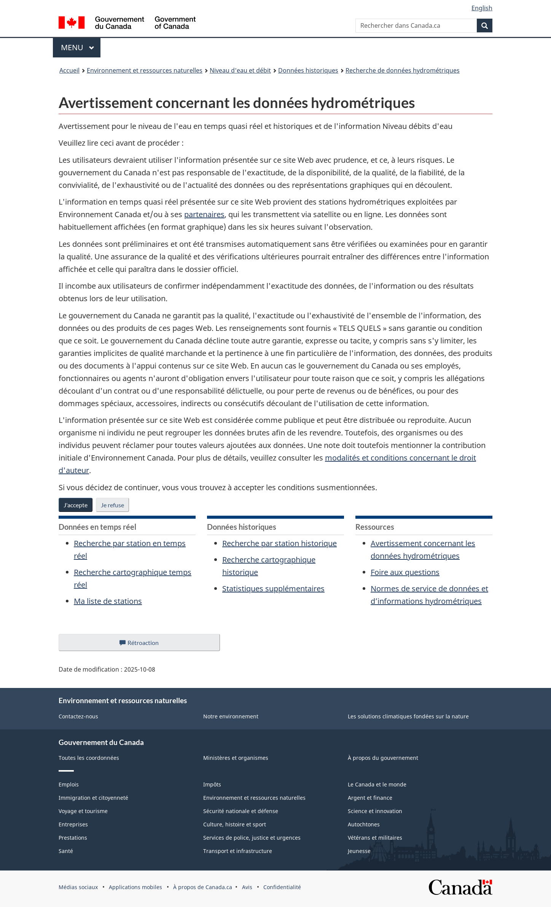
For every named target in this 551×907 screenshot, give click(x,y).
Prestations (73, 837)
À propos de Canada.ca (202, 887)
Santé (66, 851)
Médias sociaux (78, 887)
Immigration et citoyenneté (93, 797)
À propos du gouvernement (383, 757)
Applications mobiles (135, 887)
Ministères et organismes (235, 757)
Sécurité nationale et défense (240, 811)
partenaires (204, 214)
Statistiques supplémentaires (273, 588)
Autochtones (364, 824)
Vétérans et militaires (375, 837)
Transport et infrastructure (237, 851)
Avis (247, 887)
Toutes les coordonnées (89, 757)
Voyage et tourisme (83, 811)
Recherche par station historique (279, 543)
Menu (80, 47)
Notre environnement (230, 716)
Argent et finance (370, 797)
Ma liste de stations (108, 601)
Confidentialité (282, 887)
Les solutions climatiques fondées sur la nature (408, 716)
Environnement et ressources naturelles (144, 70)
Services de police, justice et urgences (252, 837)
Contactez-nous (78, 716)
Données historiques (308, 70)
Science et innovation (375, 811)
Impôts (212, 784)
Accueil (69, 70)
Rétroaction (145, 644)
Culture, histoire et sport (234, 824)
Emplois (69, 784)
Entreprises (73, 824)
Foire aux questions (405, 572)
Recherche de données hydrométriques (403, 70)
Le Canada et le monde (377, 784)
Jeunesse (359, 851)
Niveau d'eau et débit (240, 70)
